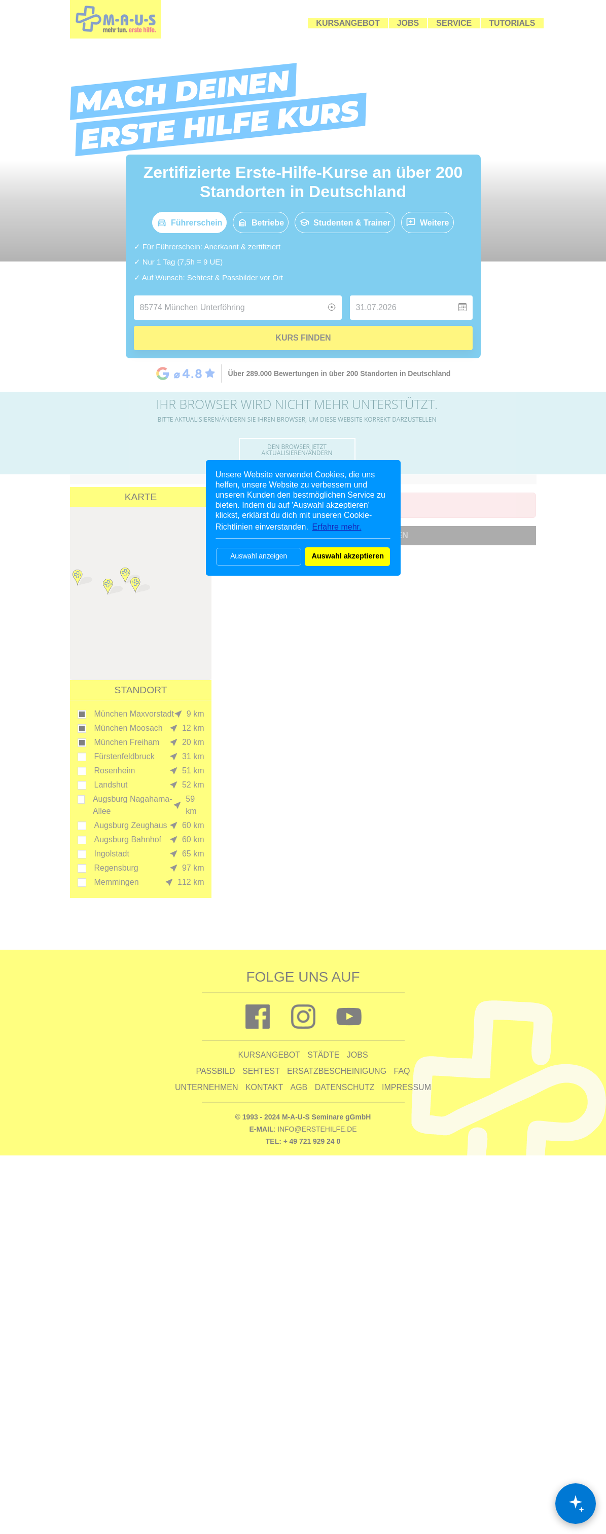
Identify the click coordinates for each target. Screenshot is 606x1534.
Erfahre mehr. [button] (337, 526)
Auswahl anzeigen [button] (258, 556)
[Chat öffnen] (575, 1503)
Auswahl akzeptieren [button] (348, 556)
